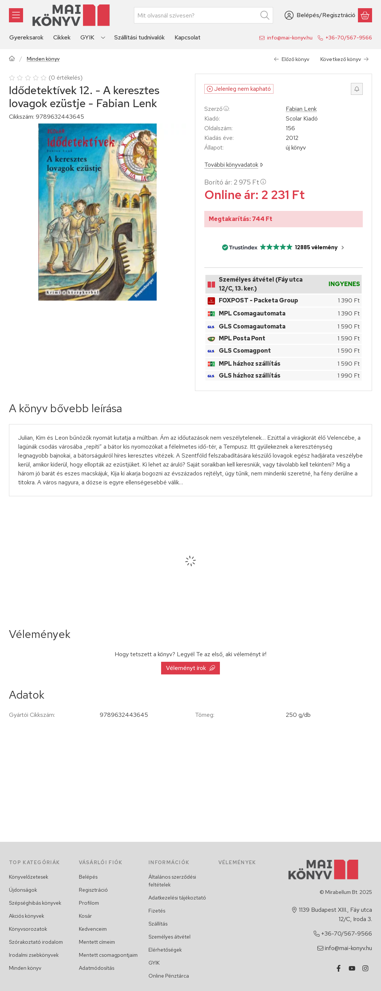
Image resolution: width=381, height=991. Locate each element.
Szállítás (157, 923)
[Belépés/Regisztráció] (320, 15)
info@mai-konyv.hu (290, 37)
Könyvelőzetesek (28, 876)
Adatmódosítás (96, 968)
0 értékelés (67, 77)
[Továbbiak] (103, 38)
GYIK (154, 962)
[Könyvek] (16, 15)
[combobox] (203, 15)
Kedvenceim (93, 929)
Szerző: (217, 109)
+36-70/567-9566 (349, 37)
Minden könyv (43, 59)
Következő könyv (344, 59)
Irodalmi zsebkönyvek (34, 955)
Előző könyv (291, 59)
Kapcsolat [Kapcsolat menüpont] (188, 37)
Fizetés (156, 910)
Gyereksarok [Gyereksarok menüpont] (26, 37)
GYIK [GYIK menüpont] (87, 37)
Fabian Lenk (301, 109)
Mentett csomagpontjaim (108, 955)
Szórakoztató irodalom (36, 942)
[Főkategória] (12, 59)
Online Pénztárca (168, 975)
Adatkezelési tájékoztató (177, 897)
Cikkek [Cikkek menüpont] (62, 37)
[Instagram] (365, 968)
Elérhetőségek (165, 949)
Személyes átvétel (169, 936)
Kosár (85, 916)
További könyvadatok (233, 165)
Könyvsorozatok (28, 929)
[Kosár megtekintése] (365, 15)
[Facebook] (338, 968)
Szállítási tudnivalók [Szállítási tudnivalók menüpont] (139, 37)
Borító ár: (235, 182)
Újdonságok (23, 889)
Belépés (88, 876)
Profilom (89, 902)
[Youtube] (352, 968)
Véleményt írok (190, 668)
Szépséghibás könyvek (35, 902)
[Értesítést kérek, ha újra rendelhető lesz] (357, 89)
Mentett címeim (97, 942)
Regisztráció (93, 889)
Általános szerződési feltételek (172, 880)
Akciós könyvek (26, 916)
